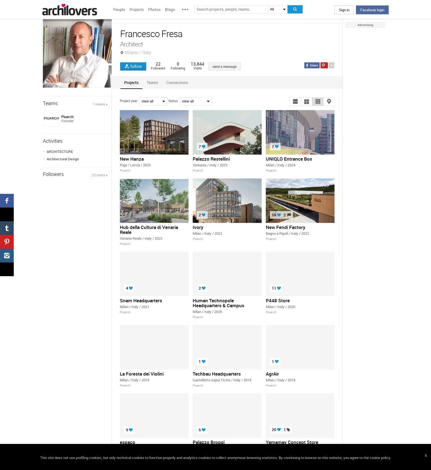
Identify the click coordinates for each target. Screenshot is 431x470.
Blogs (170, 9)
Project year (128, 101)
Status (173, 101)
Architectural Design (63, 158)
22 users (98, 175)
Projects (136, 9)
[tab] (131, 82)
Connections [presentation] (177, 82)
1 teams (98, 104)
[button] (295, 101)
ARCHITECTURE (60, 151)
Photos (154, 9)
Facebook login (372, 9)
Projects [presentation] (131, 82)
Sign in (344, 9)
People (119, 9)
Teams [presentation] (152, 82)
